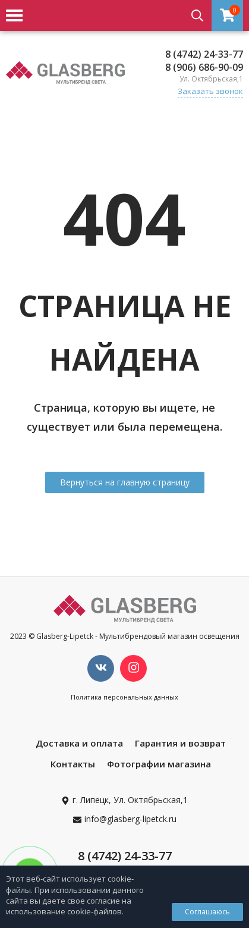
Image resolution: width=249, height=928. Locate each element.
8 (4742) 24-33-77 (204, 54)
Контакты (73, 764)
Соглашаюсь (207, 912)
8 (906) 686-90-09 (204, 67)
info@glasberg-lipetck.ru (130, 818)
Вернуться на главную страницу (125, 482)
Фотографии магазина (159, 764)
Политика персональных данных (124, 696)
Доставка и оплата (79, 743)
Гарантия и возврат (180, 743)
